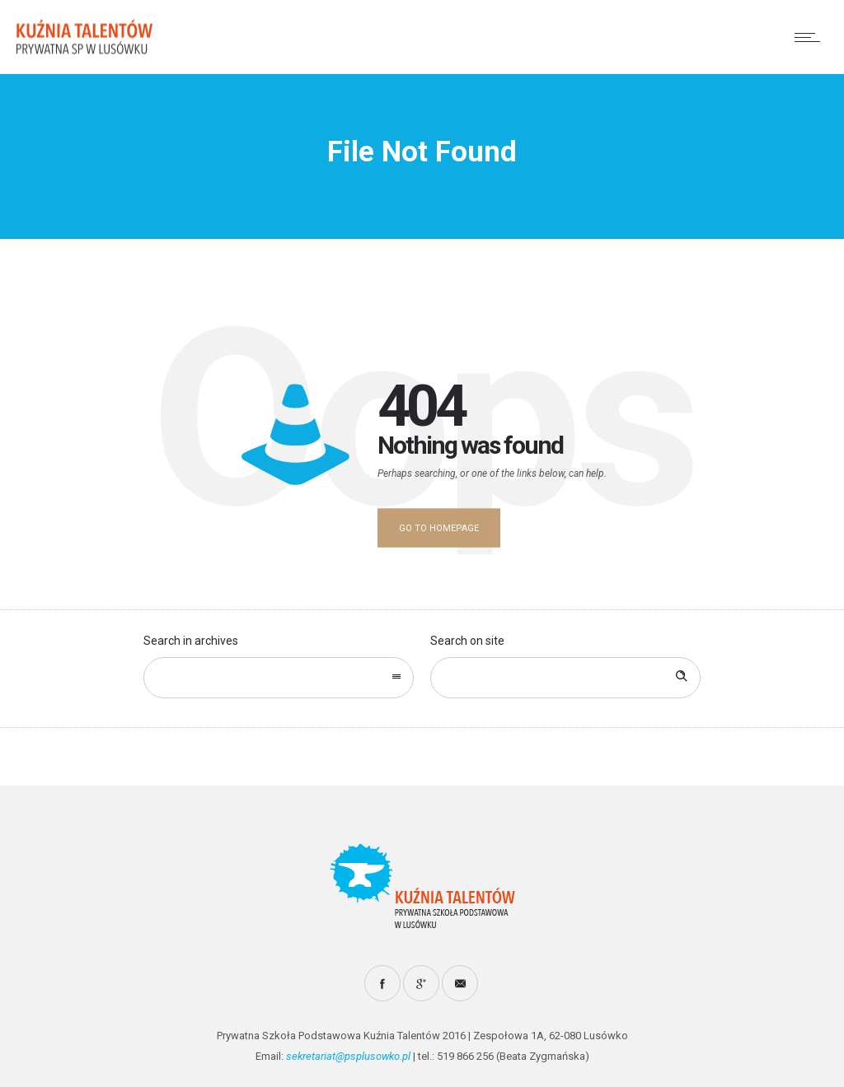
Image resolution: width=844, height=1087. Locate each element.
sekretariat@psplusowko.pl (348, 1056)
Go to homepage (439, 528)
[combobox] (278, 677)
